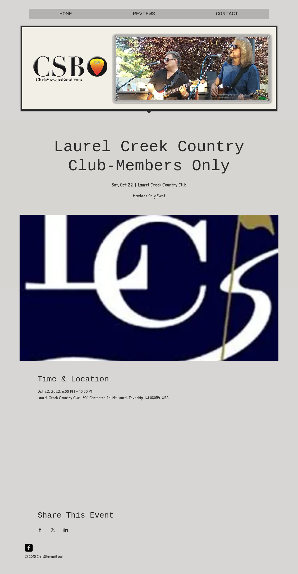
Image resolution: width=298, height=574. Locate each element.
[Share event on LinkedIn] (65, 530)
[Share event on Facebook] (40, 530)
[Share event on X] (53, 530)
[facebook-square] (29, 548)
